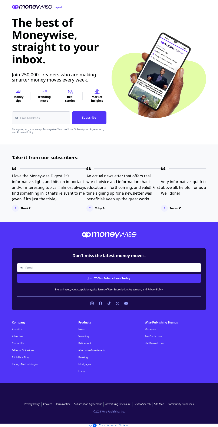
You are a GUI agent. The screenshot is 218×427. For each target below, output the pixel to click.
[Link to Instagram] (92, 303)
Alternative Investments (91, 350)
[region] (109, 189)
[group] (109, 189)
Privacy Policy (25, 132)
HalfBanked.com (154, 343)
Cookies (47, 404)
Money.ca (150, 329)
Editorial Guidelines (23, 350)
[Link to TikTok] (109, 303)
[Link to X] (117, 303)
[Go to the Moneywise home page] (109, 7)
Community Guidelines (181, 404)
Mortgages (84, 364)
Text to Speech (142, 404)
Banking (83, 357)
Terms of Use (65, 129)
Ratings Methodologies (25, 364)
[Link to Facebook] (100, 303)
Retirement (84, 343)
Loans (81, 371)
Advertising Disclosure (118, 404)
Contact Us (18, 343)
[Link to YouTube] (126, 303)
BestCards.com (153, 336)
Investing (83, 336)
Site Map (159, 404)
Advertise (17, 336)
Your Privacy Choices (109, 425)
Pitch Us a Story (21, 357)
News (81, 329)
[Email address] (41, 117)
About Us (17, 329)
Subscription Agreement (88, 129)
